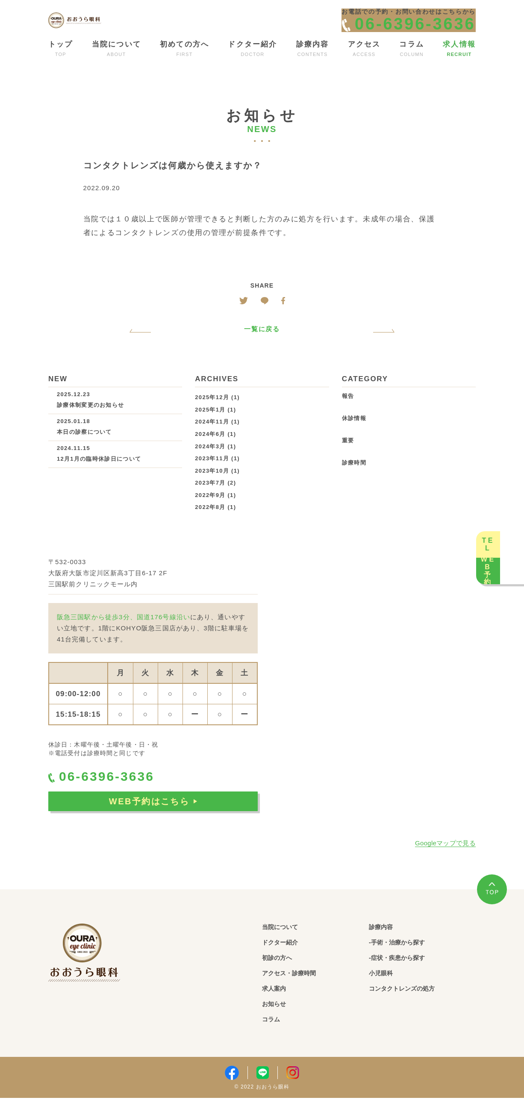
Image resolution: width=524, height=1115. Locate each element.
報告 (348, 410)
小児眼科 (385, 989)
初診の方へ (282, 973)
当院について (286, 942)
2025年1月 (210, 424)
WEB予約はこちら (153, 821)
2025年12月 (212, 412)
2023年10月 (212, 485)
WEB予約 (507, 612)
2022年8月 (210, 521)
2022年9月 (210, 509)
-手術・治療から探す (407, 957)
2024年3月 (210, 460)
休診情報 (354, 433)
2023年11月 (212, 473)
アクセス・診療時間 (299, 989)
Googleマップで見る (445, 857)
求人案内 (278, 1005)
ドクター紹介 (286, 957)
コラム (274, 1037)
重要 (348, 455)
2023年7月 (210, 497)
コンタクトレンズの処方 (414, 1005)
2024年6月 (210, 448)
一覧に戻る (262, 343)
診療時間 (354, 477)
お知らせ (278, 1021)
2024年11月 (212, 436)
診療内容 (385, 942)
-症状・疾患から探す (407, 973)
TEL (506, 502)
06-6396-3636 (115, 793)
